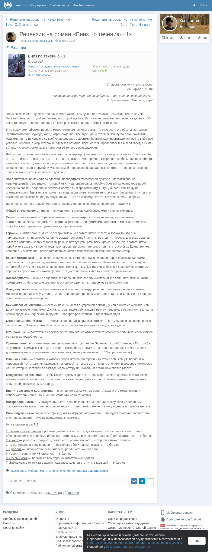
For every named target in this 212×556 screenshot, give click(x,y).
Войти (203, 5)
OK (197, 541)
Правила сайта (65, 527)
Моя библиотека (83, 5)
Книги (21, 5)
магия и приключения (55, 470)
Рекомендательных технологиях (128, 546)
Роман (32, 66)
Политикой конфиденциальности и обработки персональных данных (135, 543)
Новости (9, 523)
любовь (33, 470)
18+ (163, 525)
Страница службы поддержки (128, 523)
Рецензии (18, 47)
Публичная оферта (68, 545)
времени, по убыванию (61, 492)
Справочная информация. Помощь (79, 523)
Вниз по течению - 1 (46, 56)
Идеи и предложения (122, 518)
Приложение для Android (180, 519)
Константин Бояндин (40, 40)
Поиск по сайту (13, 527)
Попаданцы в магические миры (59, 66)
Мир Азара (43, 75)
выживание (18, 470)
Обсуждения (37, 5)
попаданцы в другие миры (89, 470)
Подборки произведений (20, 518)
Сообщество (59, 5)
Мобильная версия (176, 512)
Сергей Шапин (146, 527)
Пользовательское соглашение (77, 541)
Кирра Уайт (36, 61)
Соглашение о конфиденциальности (70, 534)
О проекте (62, 518)
